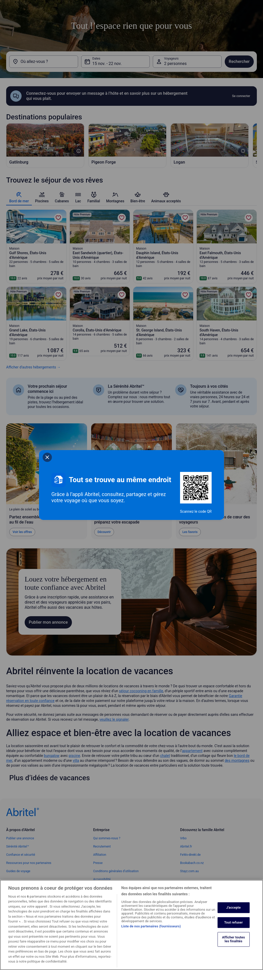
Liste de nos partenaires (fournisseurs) (151, 932)
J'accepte (233, 913)
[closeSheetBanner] (47, 457)
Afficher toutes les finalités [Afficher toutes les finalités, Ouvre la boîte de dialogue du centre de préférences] (233, 945)
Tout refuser (233, 928)
